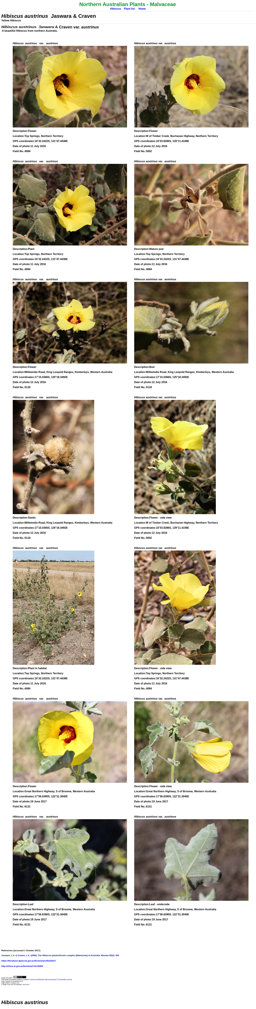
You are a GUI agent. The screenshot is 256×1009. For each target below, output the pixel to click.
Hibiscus (115, 8)
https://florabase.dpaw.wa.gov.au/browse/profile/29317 (28, 961)
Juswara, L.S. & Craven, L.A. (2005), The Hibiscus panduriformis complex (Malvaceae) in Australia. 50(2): (58, 955)
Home (142, 8)
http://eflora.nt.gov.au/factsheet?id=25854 (22, 966)
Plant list (129, 8)
